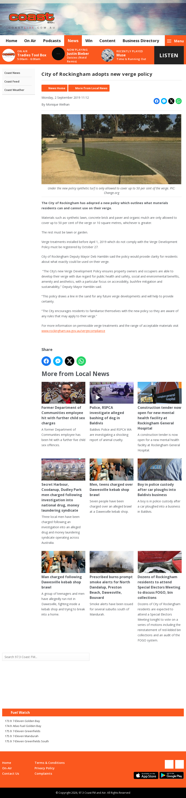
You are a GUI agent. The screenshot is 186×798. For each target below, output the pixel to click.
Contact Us (10, 773)
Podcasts (52, 40)
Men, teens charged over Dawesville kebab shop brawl (112, 477)
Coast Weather (14, 90)
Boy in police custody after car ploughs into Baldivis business (160, 477)
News (73, 40)
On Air (30, 40)
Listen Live (168, 58)
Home (11, 40)
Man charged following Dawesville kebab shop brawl (63, 570)
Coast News (12, 73)
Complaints (43, 773)
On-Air (7, 768)
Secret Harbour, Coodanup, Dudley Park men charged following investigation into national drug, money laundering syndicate (63, 485)
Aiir (104, 793)
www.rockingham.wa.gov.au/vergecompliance (73, 331)
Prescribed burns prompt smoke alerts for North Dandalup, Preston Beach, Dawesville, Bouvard (112, 575)
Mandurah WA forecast (138, 700)
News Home (56, 88)
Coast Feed (11, 81)
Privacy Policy (45, 768)
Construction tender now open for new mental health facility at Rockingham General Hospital (160, 406)
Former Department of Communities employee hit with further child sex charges (63, 404)
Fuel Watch (20, 712)
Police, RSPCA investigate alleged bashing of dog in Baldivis (112, 404)
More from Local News (91, 88)
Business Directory (140, 40)
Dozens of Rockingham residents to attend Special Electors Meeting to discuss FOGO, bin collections (160, 575)
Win (88, 40)
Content (107, 40)
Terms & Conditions (50, 763)
